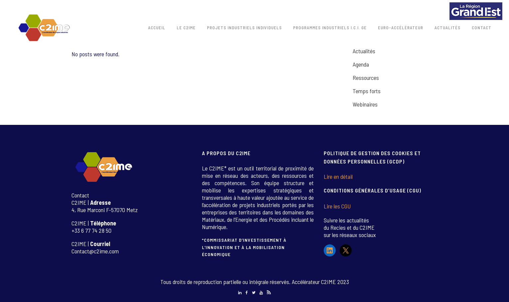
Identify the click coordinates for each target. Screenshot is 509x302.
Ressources (366, 77)
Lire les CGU (337, 206)
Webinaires (365, 104)
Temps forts (367, 91)
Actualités (364, 51)
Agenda (361, 64)
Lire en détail (338, 176)
